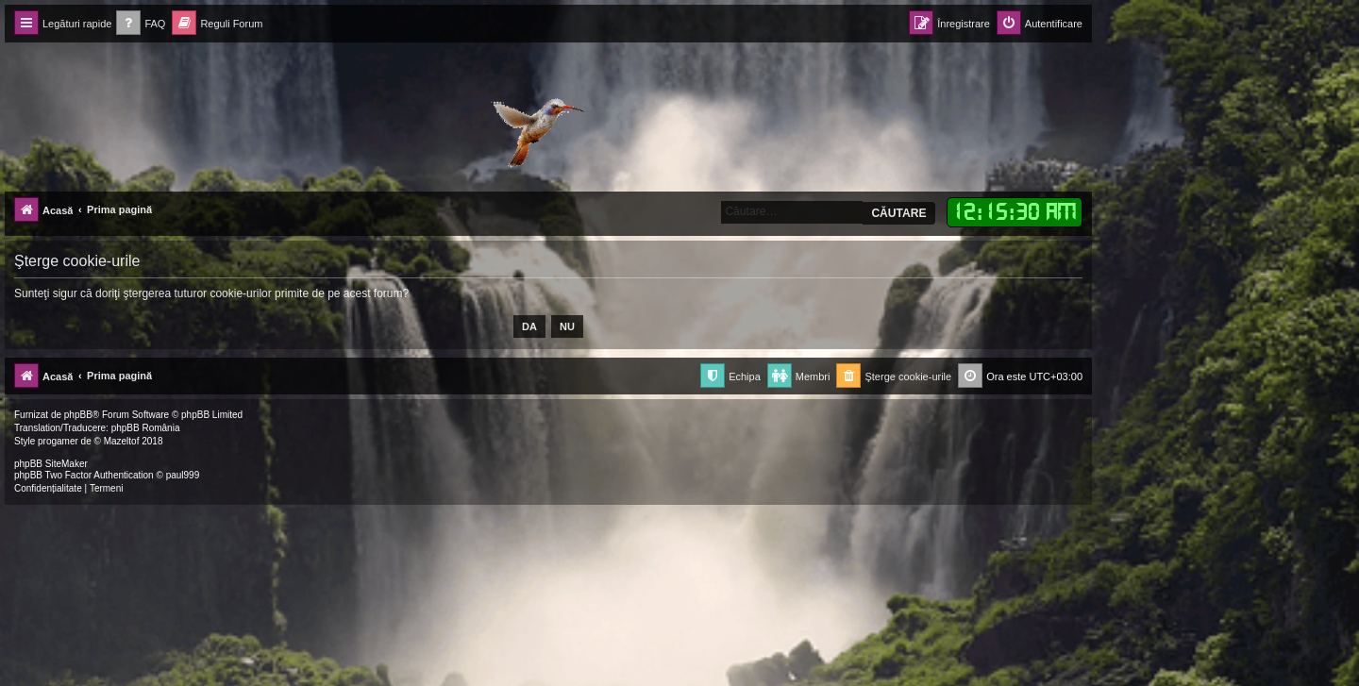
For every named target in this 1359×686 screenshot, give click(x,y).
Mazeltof (122, 441)
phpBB (78, 415)
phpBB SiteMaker (51, 464)
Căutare (898, 213)
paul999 (183, 475)
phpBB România (145, 428)
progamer (58, 441)
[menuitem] (140, 24)
